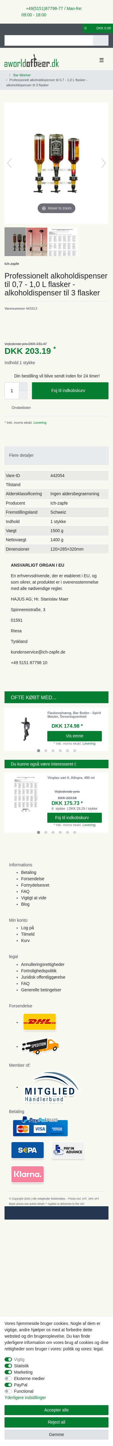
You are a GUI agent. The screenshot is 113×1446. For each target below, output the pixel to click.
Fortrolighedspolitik (39, 970)
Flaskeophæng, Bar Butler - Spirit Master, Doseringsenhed (74, 714)
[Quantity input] (12, 390)
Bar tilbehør (21, 75)
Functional (24, 1391)
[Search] (100, 40)
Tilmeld (28, 934)
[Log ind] (6, 28)
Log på (27, 927)
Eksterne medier (29, 1378)
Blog (25, 904)
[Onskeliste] (78, 28)
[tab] (56, 455)
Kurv (25, 940)
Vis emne (74, 735)
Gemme (56, 1434)
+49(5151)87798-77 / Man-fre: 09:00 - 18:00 (51, 11)
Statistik (21, 1365)
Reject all (56, 1422)
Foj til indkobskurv (77, 391)
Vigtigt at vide (33, 897)
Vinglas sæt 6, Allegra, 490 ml (71, 777)
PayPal (20, 1384)
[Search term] (49, 40)
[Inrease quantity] (23, 386)
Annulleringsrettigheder (42, 964)
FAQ (25, 891)
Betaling (28, 872)
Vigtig (19, 1359)
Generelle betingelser (41, 989)
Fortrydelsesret (35, 885)
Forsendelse (32, 878)
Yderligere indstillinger (25, 1397)
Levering (39, 422)
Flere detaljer (21, 455)
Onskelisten (19, 408)
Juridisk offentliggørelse (43, 977)
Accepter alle (56, 1410)
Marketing (23, 1372)
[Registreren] (16, 28)
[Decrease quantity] (23, 395)
